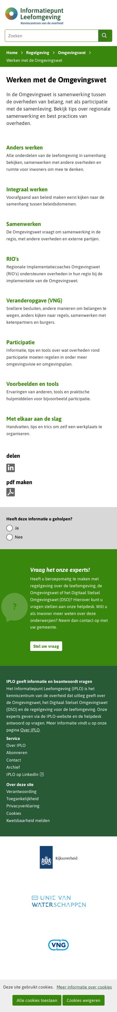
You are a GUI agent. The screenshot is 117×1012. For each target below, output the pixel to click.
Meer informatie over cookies (84, 987)
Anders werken (24, 147)
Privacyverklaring (22, 805)
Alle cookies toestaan (37, 1000)
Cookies (13, 813)
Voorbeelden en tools (32, 383)
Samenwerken (23, 224)
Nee (19, 537)
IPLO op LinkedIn (25, 774)
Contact (13, 760)
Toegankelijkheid (22, 798)
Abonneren (16, 752)
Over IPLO (30, 729)
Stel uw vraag (46, 646)
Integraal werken (27, 189)
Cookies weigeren (83, 1000)
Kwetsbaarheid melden (28, 820)
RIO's (12, 259)
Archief (13, 767)
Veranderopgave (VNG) (34, 301)
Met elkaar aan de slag (33, 418)
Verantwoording (21, 791)
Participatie (20, 342)
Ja (17, 527)
